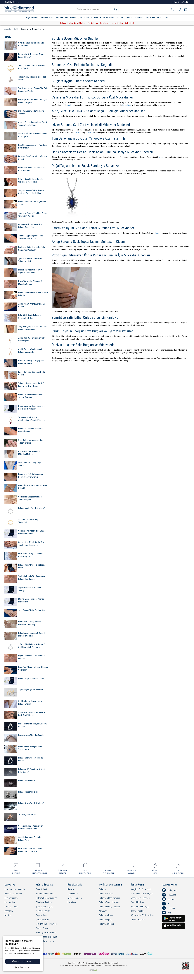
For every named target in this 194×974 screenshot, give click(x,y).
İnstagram (169, 890)
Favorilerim (72, 902)
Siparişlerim (72, 894)
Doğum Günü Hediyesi (140, 907)
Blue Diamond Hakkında (14, 889)
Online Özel (129, 23)
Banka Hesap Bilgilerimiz (46, 937)
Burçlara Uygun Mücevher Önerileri (32, 29)
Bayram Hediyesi (138, 920)
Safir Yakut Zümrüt (107, 17)
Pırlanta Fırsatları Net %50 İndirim (72, 23)
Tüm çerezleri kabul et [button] (23, 961)
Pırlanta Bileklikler (91, 17)
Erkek (159, 17)
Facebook (169, 895)
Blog (166, 912)
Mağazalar (8, 911)
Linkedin (168, 908)
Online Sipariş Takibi (180, 2)
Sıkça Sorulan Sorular (45, 894)
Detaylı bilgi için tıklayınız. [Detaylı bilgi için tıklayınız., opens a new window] (15, 956)
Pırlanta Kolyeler (62, 17)
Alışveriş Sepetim (74, 898)
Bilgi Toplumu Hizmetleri (46, 924)
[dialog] (23, 953)
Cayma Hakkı (41, 915)
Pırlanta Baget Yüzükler (109, 902)
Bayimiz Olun (9, 902)
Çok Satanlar (93, 23)
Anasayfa (8, 29)
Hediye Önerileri (117, 23)
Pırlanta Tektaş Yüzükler (109, 898)
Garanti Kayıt (41, 889)
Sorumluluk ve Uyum (45, 941)
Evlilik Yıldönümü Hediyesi (142, 894)
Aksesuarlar (139, 17)
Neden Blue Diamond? (13, 894)
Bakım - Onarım (42, 928)
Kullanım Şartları (43, 911)
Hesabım (71, 889)
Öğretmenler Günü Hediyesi (142, 915)
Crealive (93, 970)
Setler (166, 17)
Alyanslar (128, 17)
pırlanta (71, 105)
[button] (22, 967)
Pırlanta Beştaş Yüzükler (109, 907)
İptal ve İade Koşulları (45, 907)
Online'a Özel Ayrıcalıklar (46, 898)
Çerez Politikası (42, 920)
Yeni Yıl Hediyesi (137, 902)
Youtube (168, 899)
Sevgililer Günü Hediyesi (141, 889)
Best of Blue (150, 17)
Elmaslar (120, 17)
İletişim (7, 915)
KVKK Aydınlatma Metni (46, 933)
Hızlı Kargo (104, 23)
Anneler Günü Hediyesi (140, 898)
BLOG (17, 29)
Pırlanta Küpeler (76, 17)
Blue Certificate (11, 898)
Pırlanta (102, 889)
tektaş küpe (126, 105)
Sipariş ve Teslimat (44, 902)
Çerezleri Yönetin (11, 907)
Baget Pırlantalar (32, 17)
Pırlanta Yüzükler (47, 17)
